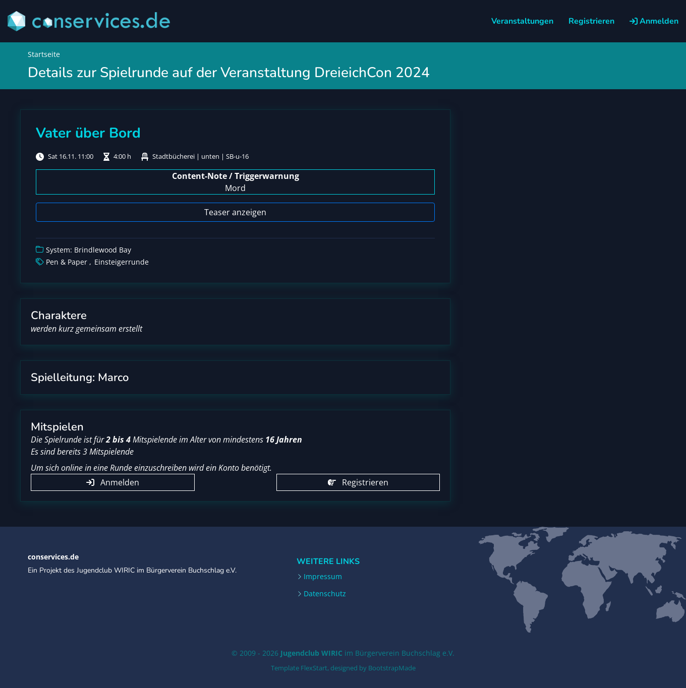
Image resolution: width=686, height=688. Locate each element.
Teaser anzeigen (235, 212)
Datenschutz (325, 593)
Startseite (44, 54)
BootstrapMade (392, 667)
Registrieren (591, 21)
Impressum (323, 576)
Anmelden (654, 21)
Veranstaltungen (522, 21)
